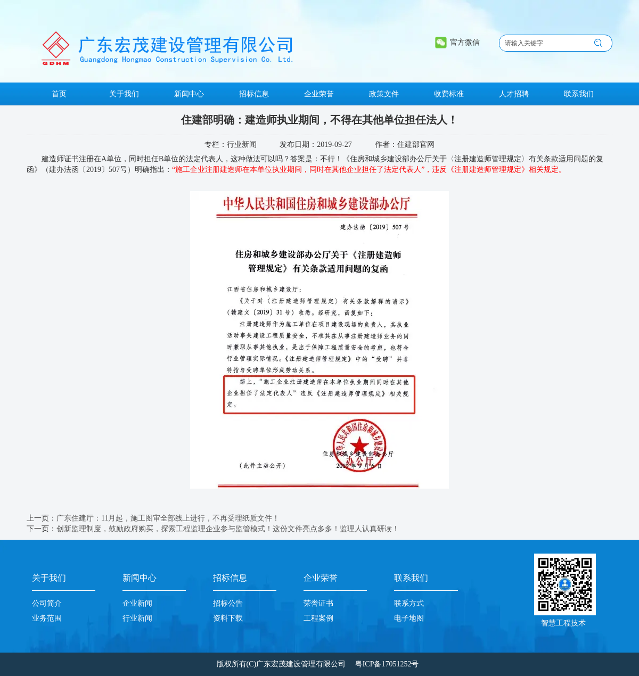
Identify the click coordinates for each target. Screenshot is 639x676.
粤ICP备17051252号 (387, 664)
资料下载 (228, 618)
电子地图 (409, 618)
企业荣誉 (321, 577)
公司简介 (47, 603)
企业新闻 (137, 603)
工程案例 (318, 618)
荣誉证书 (318, 603)
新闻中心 (139, 577)
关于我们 (49, 577)
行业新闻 (137, 618)
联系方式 (409, 603)
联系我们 (411, 577)
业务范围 (47, 618)
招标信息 (230, 577)
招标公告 (228, 603)
